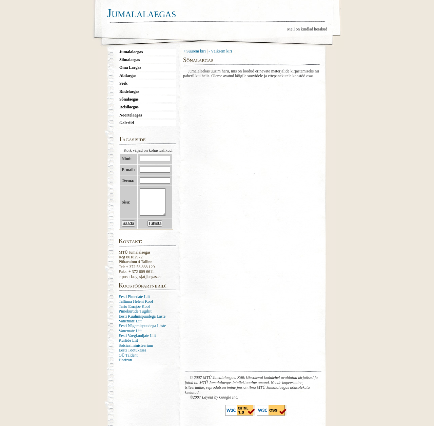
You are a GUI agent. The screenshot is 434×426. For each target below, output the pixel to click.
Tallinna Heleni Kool (136, 306)
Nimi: (127, 158)
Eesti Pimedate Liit (134, 301)
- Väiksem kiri (220, 51)
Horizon (125, 365)
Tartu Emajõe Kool (134, 311)
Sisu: (126, 204)
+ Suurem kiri (194, 51)
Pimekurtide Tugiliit (135, 316)
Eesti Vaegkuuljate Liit (137, 340)
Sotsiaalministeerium (136, 350)
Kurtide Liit (128, 345)
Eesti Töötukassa (132, 355)
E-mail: (128, 169)
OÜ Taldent (128, 360)
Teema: (128, 180)
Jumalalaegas (141, 13)
